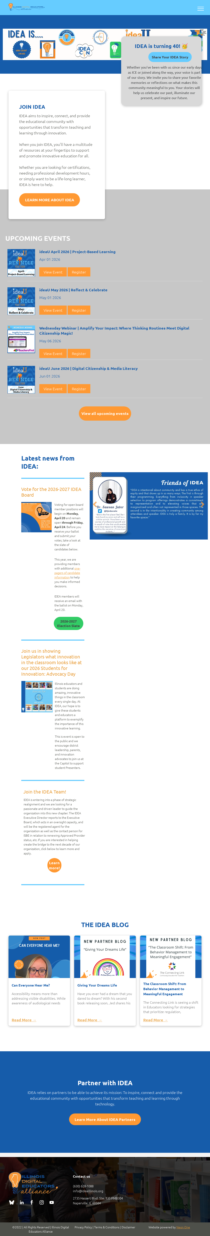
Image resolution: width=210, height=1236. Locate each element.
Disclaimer (128, 1227)
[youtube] (51, 1203)
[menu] (200, 8)
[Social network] (12, 1203)
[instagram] (41, 1203)
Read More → (24, 1019)
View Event (53, 271)
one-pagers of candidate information (67, 572)
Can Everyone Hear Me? (31, 985)
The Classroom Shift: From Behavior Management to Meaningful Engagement (164, 988)
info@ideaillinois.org (88, 1191)
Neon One (183, 1227)
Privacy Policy (83, 1227)
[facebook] (31, 1203)
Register (79, 271)
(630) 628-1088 (83, 1186)
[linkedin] (21, 1203)
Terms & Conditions (106, 1227)
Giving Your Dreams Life (97, 985)
